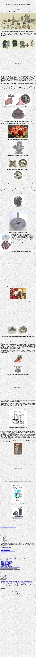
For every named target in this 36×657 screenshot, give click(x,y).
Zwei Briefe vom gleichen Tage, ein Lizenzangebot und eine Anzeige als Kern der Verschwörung (16, 555)
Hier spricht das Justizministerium (6, 561)
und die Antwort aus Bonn (17, 572)
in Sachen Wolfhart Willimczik (22, 558)
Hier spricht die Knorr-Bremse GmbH (6, 566)
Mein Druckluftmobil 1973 (4, 572)
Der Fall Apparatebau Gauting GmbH (8, 527)
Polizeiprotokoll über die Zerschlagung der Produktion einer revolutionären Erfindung (14, 556)
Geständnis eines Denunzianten (5, 565)
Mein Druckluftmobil (5, 577)
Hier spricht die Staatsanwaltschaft (6, 563)
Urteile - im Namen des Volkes (5, 564)
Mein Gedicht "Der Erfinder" (5, 576)
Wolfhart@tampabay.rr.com (19, 591)
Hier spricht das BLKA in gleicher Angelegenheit (8, 559)
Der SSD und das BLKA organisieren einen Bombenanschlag (10, 567)
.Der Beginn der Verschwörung (6, 547)
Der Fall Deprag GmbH (5, 525)
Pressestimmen (2, 554)
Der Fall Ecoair (3, 527)
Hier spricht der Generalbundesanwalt (6, 562)
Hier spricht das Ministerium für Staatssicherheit (8, 558)
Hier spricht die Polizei (4, 560)
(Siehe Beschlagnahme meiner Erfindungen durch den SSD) (10, 569)
